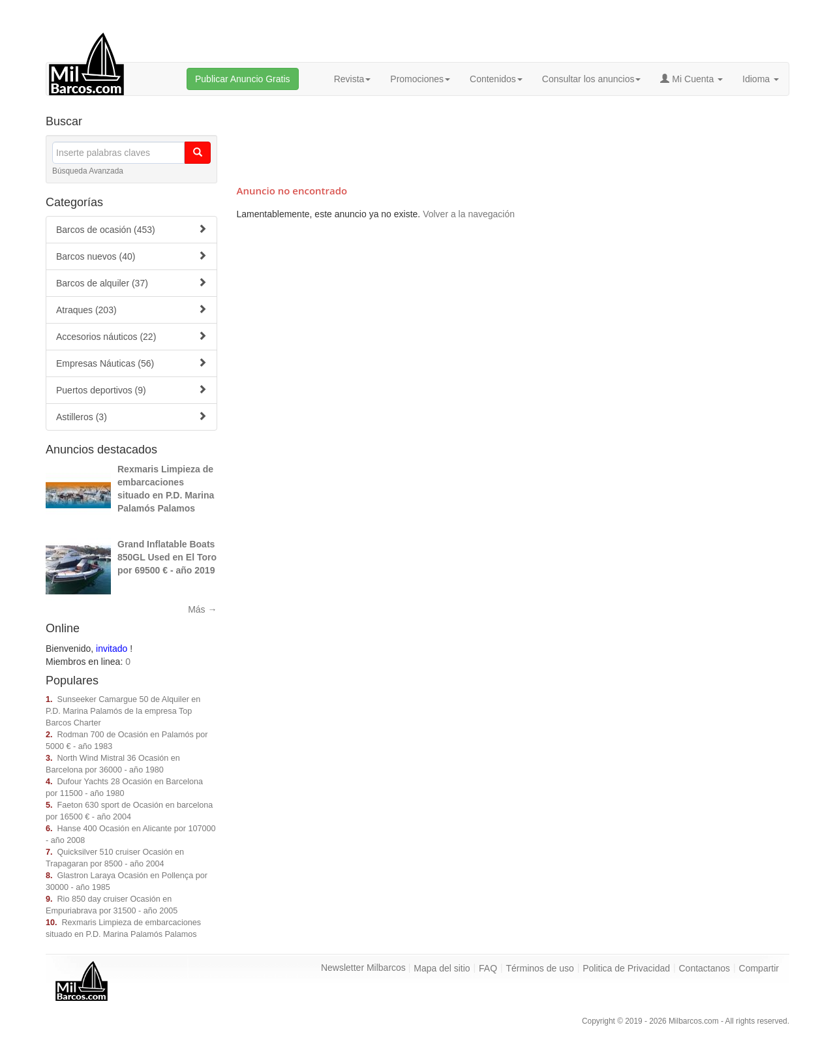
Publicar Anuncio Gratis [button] (242, 79)
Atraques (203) (131, 309)
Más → (202, 609)
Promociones (420, 79)
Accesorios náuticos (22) (131, 336)
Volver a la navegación (469, 214)
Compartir (759, 968)
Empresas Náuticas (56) (131, 363)
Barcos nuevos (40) (131, 256)
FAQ (488, 968)
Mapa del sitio (442, 968)
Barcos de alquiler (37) (131, 282)
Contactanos (705, 968)
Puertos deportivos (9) (131, 389)
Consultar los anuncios (591, 79)
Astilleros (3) (131, 416)
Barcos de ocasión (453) (131, 229)
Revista (352, 79)
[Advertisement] (512, 138)
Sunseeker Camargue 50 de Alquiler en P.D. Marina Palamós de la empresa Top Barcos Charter (123, 711)
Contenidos (496, 79)
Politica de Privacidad (626, 968)
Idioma (760, 79)
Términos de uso (540, 968)
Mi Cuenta (691, 79)
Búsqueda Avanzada (87, 171)
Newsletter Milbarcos (363, 967)
